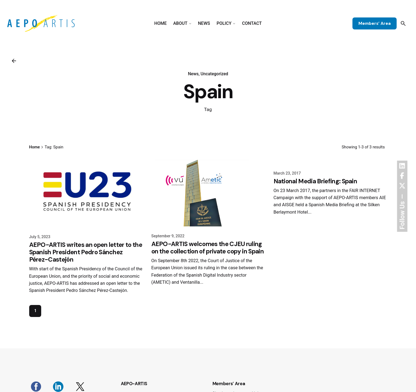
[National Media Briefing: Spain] (330, 160)
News (193, 73)
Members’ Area (374, 23)
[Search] (403, 23)
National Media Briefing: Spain (315, 181)
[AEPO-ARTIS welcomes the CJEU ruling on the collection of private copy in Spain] (208, 192)
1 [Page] (35, 310)
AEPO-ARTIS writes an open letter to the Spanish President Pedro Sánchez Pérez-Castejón (85, 252)
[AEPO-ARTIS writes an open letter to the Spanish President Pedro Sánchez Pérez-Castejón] (86, 192)
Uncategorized (214, 73)
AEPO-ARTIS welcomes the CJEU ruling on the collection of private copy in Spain (207, 247)
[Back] (14, 60)
